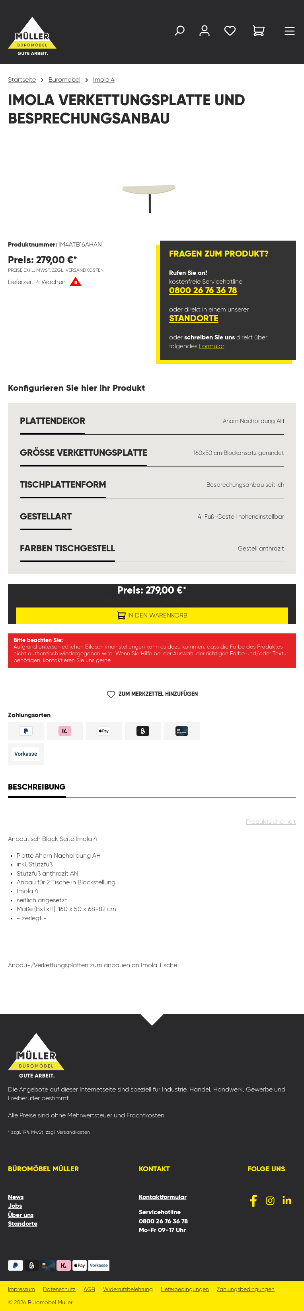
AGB (89, 1289)
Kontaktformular (163, 1197)
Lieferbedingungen (185, 1289)
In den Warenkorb (152, 614)
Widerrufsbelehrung (128, 1289)
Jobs (15, 1206)
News (15, 1197)
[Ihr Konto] (204, 32)
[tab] (37, 788)
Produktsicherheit (271, 822)
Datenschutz (59, 1289)
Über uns (20, 1215)
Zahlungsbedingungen (246, 1289)
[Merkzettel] (230, 32)
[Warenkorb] (258, 32)
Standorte (193, 318)
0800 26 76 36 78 (203, 290)
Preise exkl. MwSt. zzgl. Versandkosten (55, 270)
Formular (211, 346)
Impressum (21, 1289)
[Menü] (289, 33)
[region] (152, 189)
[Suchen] (179, 32)
